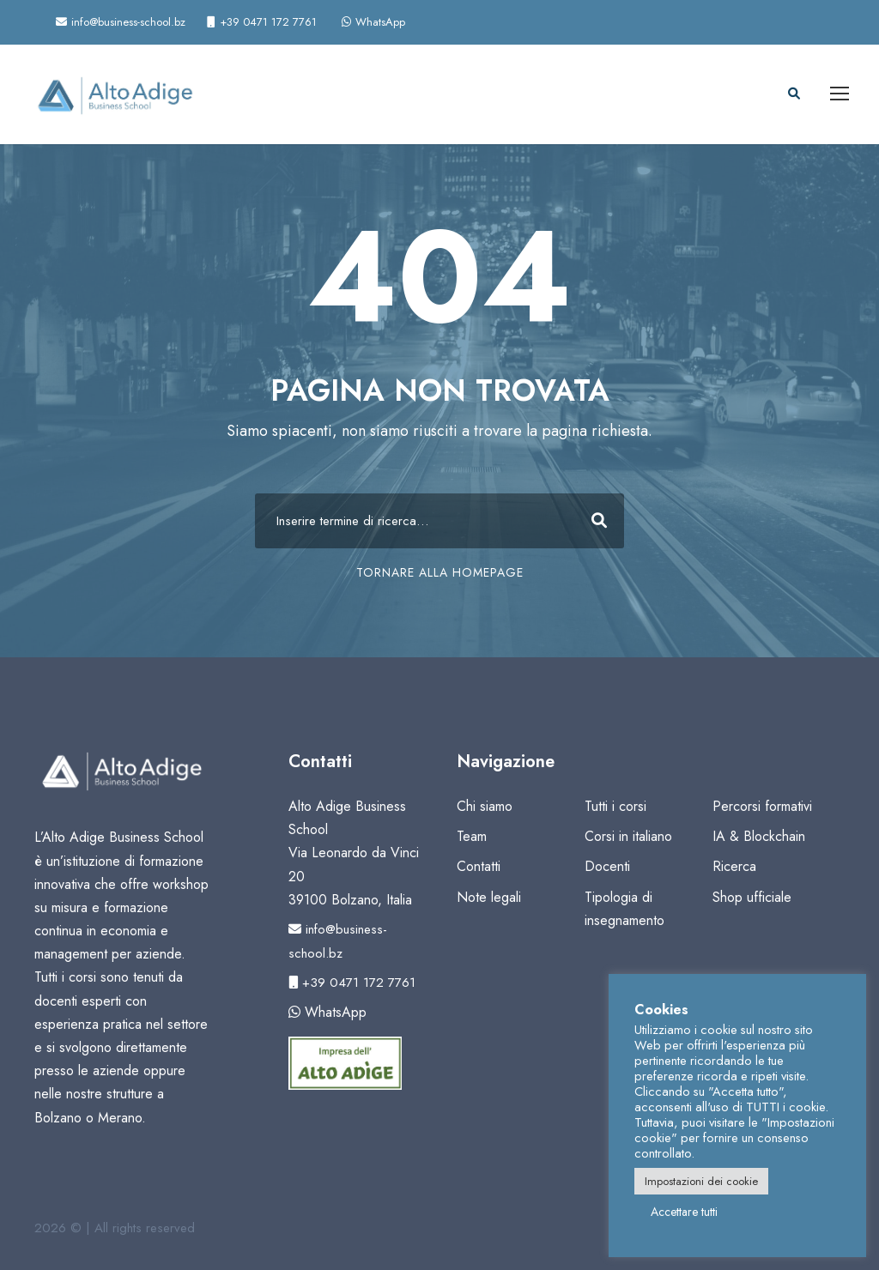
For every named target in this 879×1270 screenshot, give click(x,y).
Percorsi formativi (762, 806)
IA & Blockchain (758, 836)
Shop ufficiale (751, 897)
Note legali (489, 897)
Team (472, 836)
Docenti (607, 866)
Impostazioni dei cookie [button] (701, 1181)
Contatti (478, 866)
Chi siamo (484, 806)
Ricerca (734, 866)
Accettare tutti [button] (684, 1211)
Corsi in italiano (628, 836)
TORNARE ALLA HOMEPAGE (440, 572)
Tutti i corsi (615, 806)
